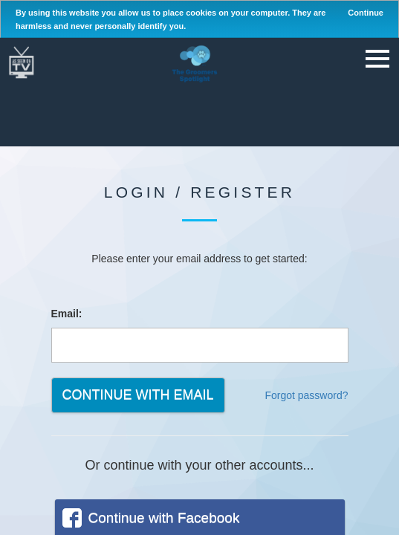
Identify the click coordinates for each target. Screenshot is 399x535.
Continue (365, 12)
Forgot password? (306, 395)
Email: (66, 314)
